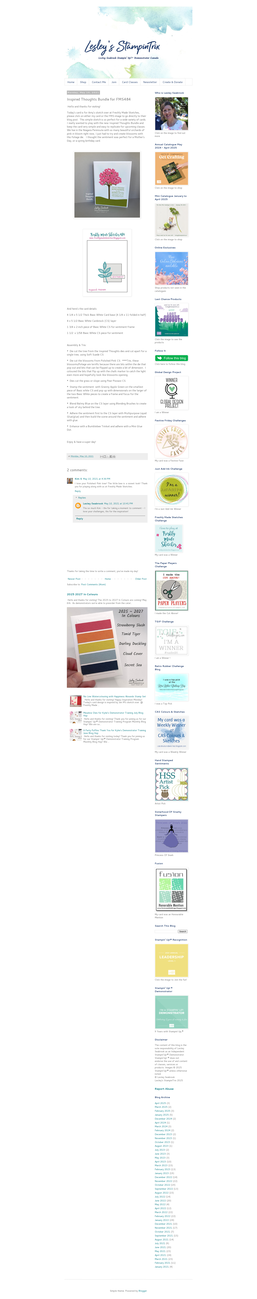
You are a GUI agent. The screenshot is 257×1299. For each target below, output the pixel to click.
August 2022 (161, 1192)
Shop (83, 82)
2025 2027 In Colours (82, 594)
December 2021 (163, 1223)
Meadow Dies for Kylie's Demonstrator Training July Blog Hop (113, 714)
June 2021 (160, 1247)
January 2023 (162, 1173)
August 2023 (161, 1146)
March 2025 (161, 1107)
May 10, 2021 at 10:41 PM (118, 503)
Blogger (142, 1290)
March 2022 (161, 1212)
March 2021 (161, 1259)
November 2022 (163, 1181)
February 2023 (162, 1169)
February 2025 (162, 1110)
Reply (78, 491)
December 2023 (163, 1134)
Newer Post (74, 578)
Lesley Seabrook (93, 503)
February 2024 (162, 1130)
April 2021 (160, 1255)
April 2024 (160, 1122)
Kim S (78, 478)
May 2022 (160, 1204)
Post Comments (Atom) (93, 584)
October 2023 (162, 1142)
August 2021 (161, 1239)
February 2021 (162, 1262)
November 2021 (163, 1227)
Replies (82, 497)
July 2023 (160, 1149)
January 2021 (162, 1266)
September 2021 (164, 1235)
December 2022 (163, 1177)
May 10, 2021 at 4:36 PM (96, 478)
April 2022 (160, 1208)
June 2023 (160, 1153)
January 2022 (162, 1220)
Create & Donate (173, 82)
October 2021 (162, 1231)
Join (113, 82)
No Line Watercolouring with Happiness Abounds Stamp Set (114, 696)
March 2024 (161, 1126)
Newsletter (150, 82)
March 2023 (161, 1165)
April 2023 (160, 1161)
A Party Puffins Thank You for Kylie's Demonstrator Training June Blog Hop (114, 732)
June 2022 (160, 1200)
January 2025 (162, 1114)
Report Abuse (164, 1089)
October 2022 (162, 1185)
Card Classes (130, 82)
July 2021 (160, 1243)
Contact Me (99, 82)
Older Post (141, 578)
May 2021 (160, 1251)
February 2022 (162, 1216)
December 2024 (163, 1118)
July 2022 (160, 1196)
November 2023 (163, 1138)
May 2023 (160, 1157)
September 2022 (164, 1188)
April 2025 (160, 1103)
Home (70, 82)
